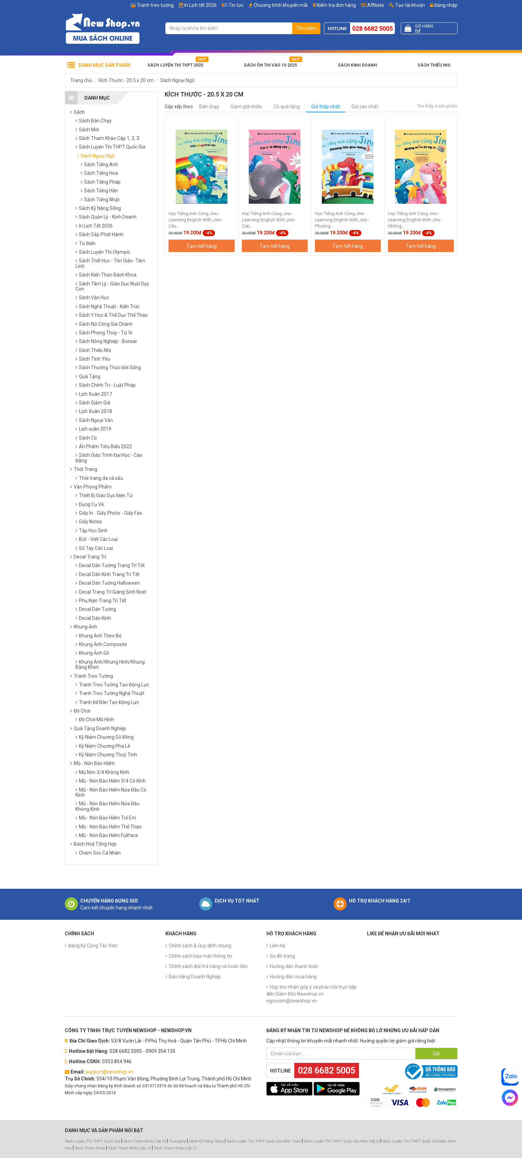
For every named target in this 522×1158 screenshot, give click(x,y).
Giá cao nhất (364, 106)
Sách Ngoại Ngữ (177, 80)
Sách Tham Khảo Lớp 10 (144, 1141)
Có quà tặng (287, 106)
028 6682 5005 (372, 28)
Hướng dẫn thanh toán (294, 966)
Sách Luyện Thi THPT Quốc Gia (92, 1141)
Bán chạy (209, 106)
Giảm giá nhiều (246, 106)
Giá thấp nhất (325, 106)
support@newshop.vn (109, 1072)
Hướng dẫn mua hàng (293, 976)
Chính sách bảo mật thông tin (200, 956)
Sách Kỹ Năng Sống (206, 1141)
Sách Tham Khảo (90, 1148)
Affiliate (372, 5)
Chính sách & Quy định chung (200, 945)
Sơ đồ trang (282, 956)
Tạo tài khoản (407, 5)
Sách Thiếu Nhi (434, 65)
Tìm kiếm (306, 28)
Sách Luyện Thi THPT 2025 (175, 65)
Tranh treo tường (155, 5)
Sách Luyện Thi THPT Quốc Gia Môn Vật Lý (341, 1141)
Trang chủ (81, 80)
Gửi (436, 1053)
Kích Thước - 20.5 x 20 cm (126, 80)
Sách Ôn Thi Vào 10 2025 (270, 65)
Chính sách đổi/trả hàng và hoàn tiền (208, 966)
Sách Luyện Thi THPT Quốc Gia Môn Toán (264, 1141)
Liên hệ (277, 945)
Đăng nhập (444, 5)
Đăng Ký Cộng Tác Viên (93, 945)
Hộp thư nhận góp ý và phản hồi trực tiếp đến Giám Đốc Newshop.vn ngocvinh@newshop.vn (311, 994)
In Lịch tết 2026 (200, 5)
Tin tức (236, 5)
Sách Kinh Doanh (357, 65)
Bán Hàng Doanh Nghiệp (195, 976)
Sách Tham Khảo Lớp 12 (130, 1148)
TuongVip (177, 1141)
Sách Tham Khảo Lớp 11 (175, 1148)
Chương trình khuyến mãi (281, 5)
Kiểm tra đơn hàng (336, 5)
